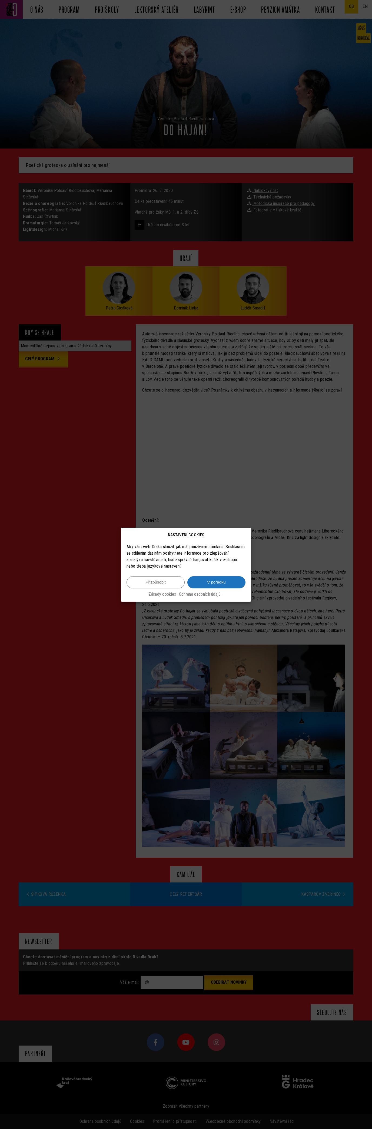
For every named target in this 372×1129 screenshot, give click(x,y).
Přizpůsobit (155, 582)
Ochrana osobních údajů (200, 594)
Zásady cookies (162, 594)
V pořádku (216, 582)
